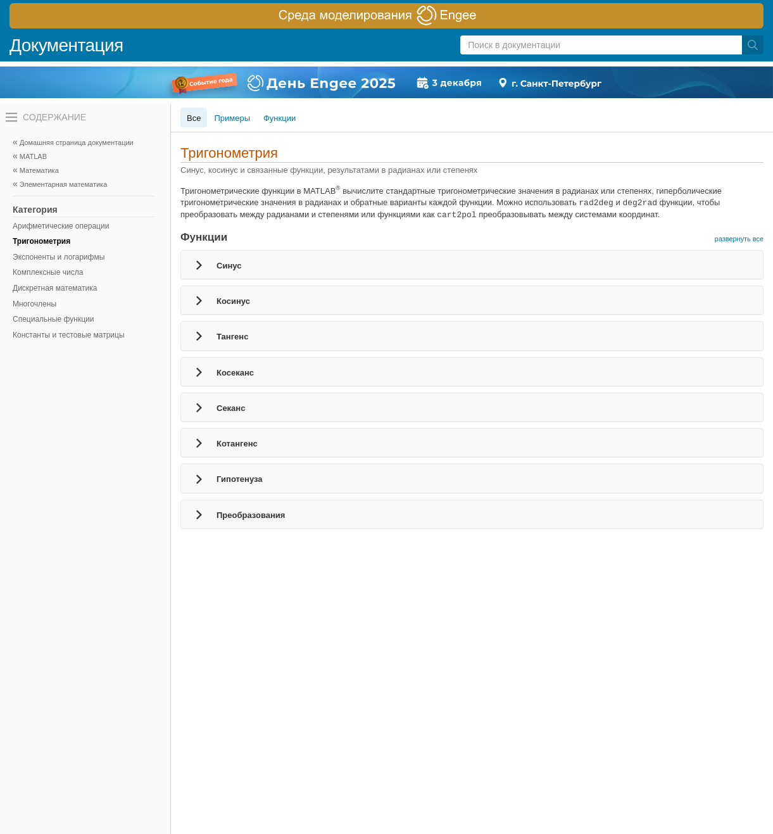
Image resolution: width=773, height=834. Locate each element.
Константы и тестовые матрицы (69, 335)
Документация (66, 45)
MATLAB (33, 156)
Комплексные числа (48, 272)
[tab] (472, 265)
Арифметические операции (61, 226)
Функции (279, 118)
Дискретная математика (55, 288)
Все (194, 118)
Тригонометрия (41, 241)
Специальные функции (53, 319)
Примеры (232, 118)
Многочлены (34, 304)
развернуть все (739, 239)
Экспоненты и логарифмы (58, 257)
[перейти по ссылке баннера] (386, 15)
